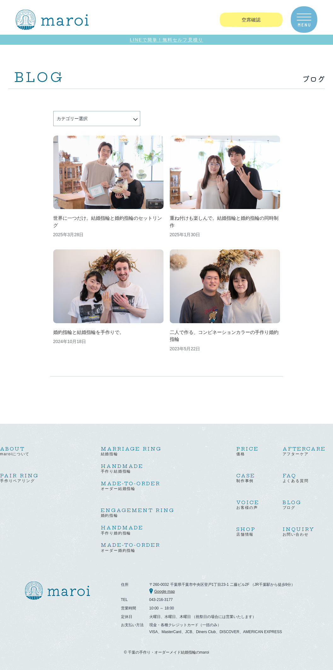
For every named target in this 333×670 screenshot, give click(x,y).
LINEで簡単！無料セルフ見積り (166, 40)
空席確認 (251, 19)
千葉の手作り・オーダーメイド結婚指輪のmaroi (168, 652)
